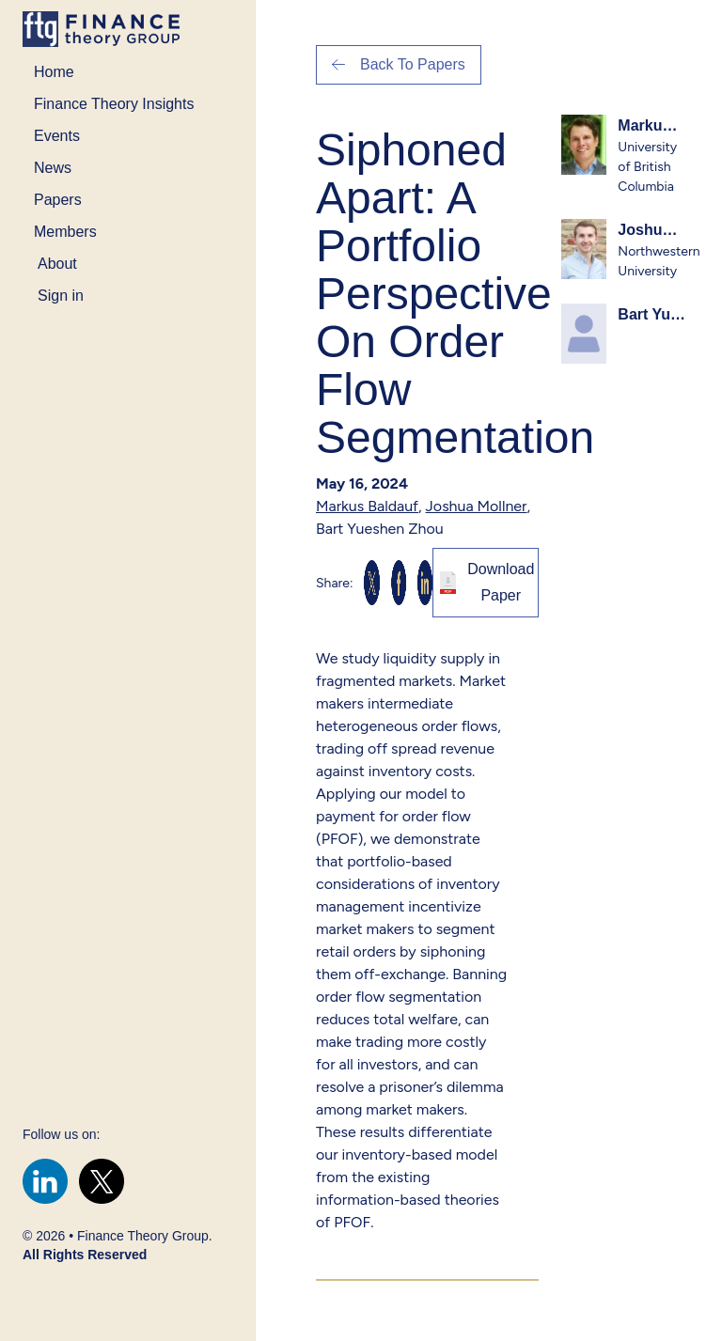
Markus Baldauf (367, 506)
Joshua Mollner (476, 506)
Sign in (61, 296)
